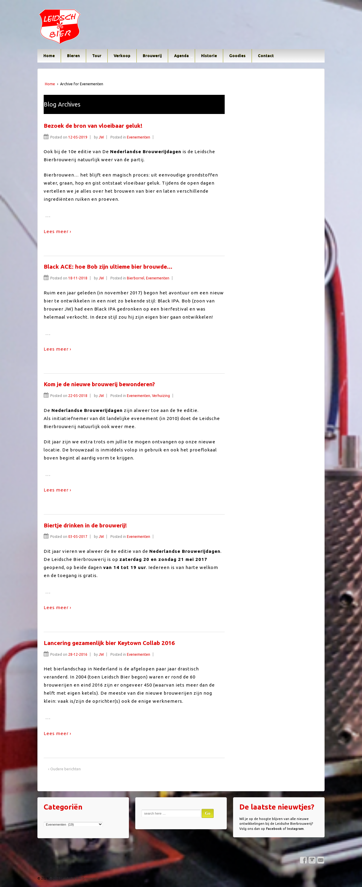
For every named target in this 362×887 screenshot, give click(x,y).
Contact (266, 56)
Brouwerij (152, 56)
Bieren (73, 56)
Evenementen (138, 137)
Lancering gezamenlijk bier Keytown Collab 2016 (109, 643)
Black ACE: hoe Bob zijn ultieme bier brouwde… (108, 266)
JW (101, 137)
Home (49, 56)
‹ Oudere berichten (64, 769)
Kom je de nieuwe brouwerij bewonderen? (99, 384)
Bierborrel (135, 278)
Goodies (237, 56)
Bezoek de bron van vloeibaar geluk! (93, 125)
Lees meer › (57, 231)
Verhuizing (161, 396)
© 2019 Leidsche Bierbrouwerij (73, 878)
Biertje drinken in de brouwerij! (85, 525)
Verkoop (122, 56)
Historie (209, 56)
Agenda (181, 56)
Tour (96, 56)
